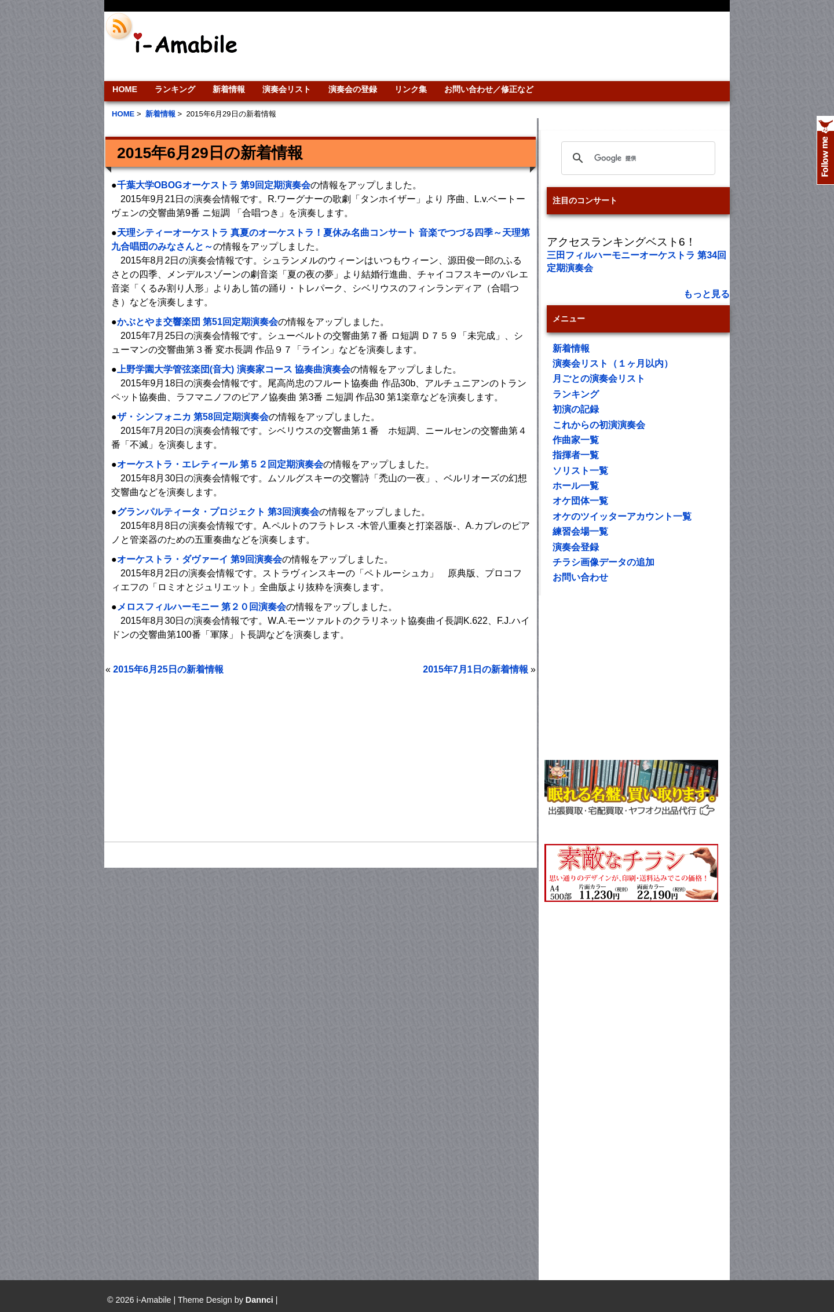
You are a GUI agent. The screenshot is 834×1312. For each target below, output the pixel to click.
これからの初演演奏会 (599, 425)
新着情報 (229, 89)
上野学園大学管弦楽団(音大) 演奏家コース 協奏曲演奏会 (234, 369)
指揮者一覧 (576, 455)
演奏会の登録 (352, 89)
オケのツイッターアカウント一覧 (622, 516)
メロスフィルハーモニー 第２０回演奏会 (201, 607)
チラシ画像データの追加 (603, 562)
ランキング (175, 89)
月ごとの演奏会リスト (599, 378)
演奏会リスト (286, 89)
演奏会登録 (576, 547)
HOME (124, 89)
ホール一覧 (576, 486)
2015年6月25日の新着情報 (168, 669)
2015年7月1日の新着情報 (475, 669)
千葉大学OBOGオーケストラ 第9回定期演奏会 (213, 185)
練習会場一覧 (580, 531)
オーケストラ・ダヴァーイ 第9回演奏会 (199, 559)
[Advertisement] (496, 46)
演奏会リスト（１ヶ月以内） (613, 363)
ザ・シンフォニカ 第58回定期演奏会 (193, 417)
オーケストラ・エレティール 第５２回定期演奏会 (220, 464)
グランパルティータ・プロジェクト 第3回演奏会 (218, 512)
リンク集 (410, 89)
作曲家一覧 (576, 440)
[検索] (636, 158)
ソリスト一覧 (580, 471)
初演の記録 (576, 409)
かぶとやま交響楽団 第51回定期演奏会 (197, 322)
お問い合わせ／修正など (488, 89)
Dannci (259, 1299)
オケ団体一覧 (580, 501)
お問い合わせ (580, 577)
